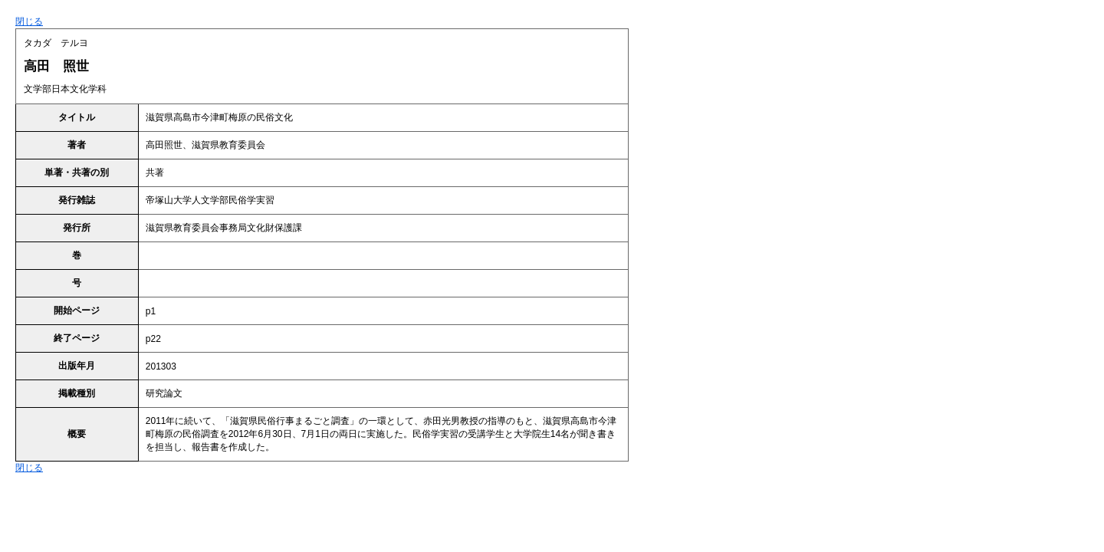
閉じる (29, 21)
